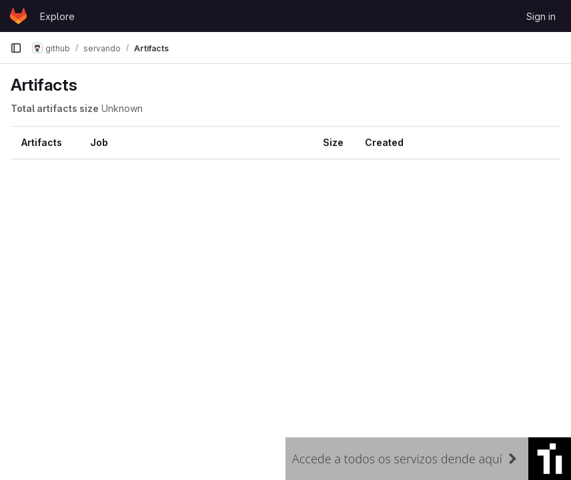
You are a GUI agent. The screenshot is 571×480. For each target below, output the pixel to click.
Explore (57, 16)
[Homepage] (18, 16)
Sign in (541, 16)
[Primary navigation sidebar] (16, 48)
